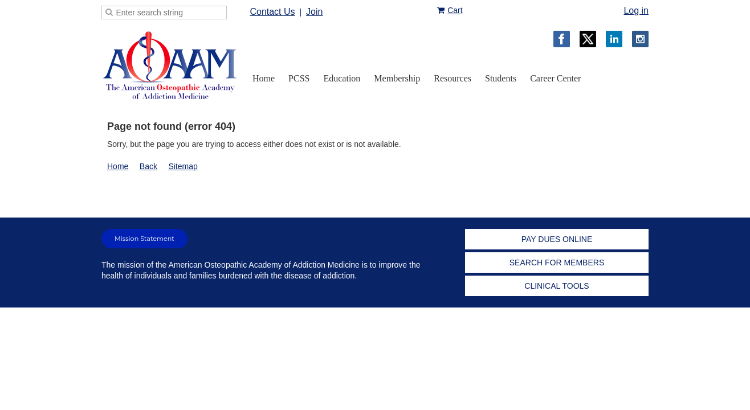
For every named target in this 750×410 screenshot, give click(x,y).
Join (314, 12)
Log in (636, 10)
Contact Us (272, 12)
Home (117, 166)
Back (148, 166)
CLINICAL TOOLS (556, 285)
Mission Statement (144, 239)
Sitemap (182, 166)
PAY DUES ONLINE (556, 239)
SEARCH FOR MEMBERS (556, 262)
